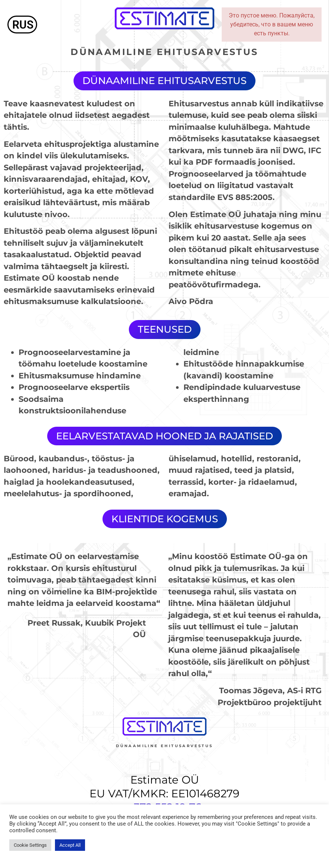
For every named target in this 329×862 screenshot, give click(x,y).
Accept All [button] (70, 845)
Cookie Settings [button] (30, 845)
